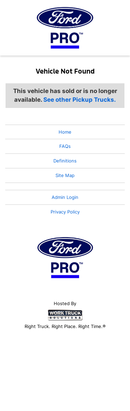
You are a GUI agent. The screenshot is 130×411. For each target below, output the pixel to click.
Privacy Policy (65, 212)
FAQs (65, 146)
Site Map (65, 175)
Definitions (65, 160)
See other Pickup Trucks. (79, 99)
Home (65, 132)
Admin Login (65, 197)
